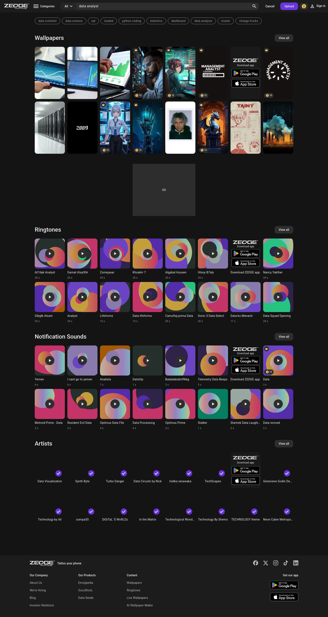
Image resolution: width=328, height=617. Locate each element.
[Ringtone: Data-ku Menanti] (246, 302)
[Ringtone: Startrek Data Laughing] (246, 409)
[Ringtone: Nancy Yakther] (278, 259)
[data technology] (148, 128)
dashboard (178, 21)
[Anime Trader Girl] (180, 73)
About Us (36, 582)
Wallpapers (134, 582)
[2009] (82, 128)
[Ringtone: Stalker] (213, 409)
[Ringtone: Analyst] (82, 302)
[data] (278, 128)
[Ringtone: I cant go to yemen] (82, 365)
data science (74, 21)
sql (93, 21)
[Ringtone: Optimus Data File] (115, 409)
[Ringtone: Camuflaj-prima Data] (180, 302)
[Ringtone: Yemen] (50, 365)
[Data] (50, 128)
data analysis (203, 21)
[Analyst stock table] (50, 73)
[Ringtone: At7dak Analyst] (50, 259)
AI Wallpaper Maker (140, 605)
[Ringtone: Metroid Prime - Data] (50, 409)
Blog (33, 597)
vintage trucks (248, 21)
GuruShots (85, 590)
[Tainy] (180, 128)
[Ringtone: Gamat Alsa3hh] (82, 259)
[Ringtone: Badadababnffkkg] (180, 365)
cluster (225, 21)
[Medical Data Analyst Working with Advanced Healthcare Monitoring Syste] (148, 73)
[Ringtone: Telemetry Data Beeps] (213, 365)
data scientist (47, 21)
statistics (156, 21)
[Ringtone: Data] (278, 365)
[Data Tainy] (246, 128)
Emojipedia (85, 582)
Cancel (269, 6)
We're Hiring (38, 590)
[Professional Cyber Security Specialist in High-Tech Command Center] (115, 128)
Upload (289, 6)
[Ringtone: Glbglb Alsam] (50, 302)
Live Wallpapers (137, 597)
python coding (131, 21)
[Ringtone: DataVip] (148, 365)
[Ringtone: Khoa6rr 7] (148, 259)
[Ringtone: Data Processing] (148, 409)
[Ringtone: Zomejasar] (115, 259)
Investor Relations (42, 605)
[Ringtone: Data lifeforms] (148, 302)
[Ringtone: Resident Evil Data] (82, 409)
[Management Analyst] (213, 73)
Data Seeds (86, 597)
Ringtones (133, 590)
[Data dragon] (213, 128)
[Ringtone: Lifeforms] (115, 302)
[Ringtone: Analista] (115, 365)
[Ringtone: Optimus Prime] (180, 409)
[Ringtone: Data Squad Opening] (278, 302)
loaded (108, 21)
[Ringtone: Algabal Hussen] (180, 259)
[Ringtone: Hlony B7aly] (213, 259)
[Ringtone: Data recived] (278, 409)
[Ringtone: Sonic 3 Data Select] (213, 302)
